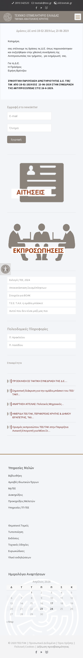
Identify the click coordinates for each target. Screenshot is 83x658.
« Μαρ (10, 621)
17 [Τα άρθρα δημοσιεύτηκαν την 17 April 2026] (51, 603)
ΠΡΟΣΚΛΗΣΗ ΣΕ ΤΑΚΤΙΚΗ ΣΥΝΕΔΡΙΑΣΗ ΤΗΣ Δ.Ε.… (39, 381)
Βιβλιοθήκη (15, 475)
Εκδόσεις (13, 538)
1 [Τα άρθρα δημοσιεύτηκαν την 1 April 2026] (31, 592)
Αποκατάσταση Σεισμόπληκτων (27, 287)
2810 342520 (22, 3)
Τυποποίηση (15, 532)
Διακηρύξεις (15, 494)
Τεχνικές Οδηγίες (18, 544)
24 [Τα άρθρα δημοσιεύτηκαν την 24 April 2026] (51, 608)
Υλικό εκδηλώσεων (19, 557)
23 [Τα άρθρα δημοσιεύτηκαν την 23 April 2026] (41, 608)
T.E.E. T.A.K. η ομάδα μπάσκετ (26, 303)
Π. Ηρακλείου (17, 337)
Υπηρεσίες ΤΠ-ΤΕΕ (18, 507)
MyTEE (12, 488)
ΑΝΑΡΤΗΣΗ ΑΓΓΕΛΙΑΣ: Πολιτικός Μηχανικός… (38, 404)
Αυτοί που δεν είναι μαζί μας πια (28, 311)
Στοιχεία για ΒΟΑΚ (19, 295)
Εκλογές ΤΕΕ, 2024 (19, 280)
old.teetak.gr (64, 3)
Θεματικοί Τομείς (18, 525)
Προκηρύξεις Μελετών (21, 501)
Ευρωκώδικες (16, 551)
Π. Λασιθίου (16, 345)
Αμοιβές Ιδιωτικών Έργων (23, 482)
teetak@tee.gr (43, 3)
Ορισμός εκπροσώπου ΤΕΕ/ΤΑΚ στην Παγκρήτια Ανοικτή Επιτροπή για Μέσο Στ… (40, 428)
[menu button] (78, 17)
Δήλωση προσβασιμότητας (53, 646)
